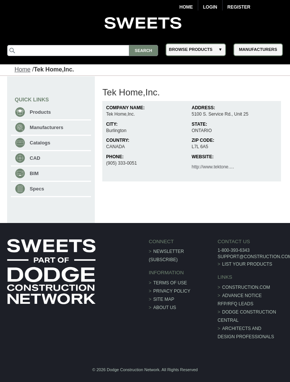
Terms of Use (170, 282)
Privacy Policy (171, 291)
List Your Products (247, 264)
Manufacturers (46, 127)
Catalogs (40, 143)
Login (210, 7)
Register (238, 7)
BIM (34, 173)
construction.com (246, 287)
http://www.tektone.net (213, 166)
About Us (164, 307)
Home (186, 7)
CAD (35, 158)
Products (40, 112)
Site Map (163, 299)
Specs (37, 189)
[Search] (82, 50)
